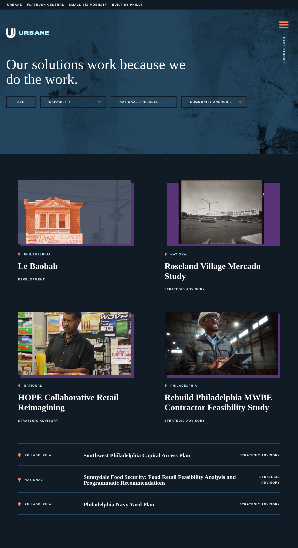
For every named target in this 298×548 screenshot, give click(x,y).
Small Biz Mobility (88, 4)
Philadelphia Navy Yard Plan (119, 504)
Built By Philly (127, 4)
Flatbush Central (45, 4)
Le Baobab (38, 266)
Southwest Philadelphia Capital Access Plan (137, 455)
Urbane (14, 4)
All (20, 102)
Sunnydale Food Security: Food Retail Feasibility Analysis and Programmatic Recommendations (160, 480)
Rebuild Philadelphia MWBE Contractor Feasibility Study (218, 402)
